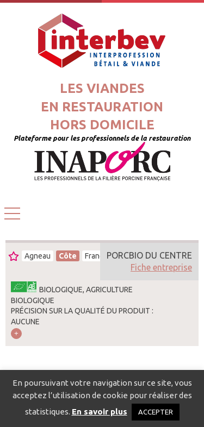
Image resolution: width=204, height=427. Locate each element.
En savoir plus (99, 411)
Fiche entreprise (161, 267)
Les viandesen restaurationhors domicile (102, 106)
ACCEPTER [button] (155, 412)
